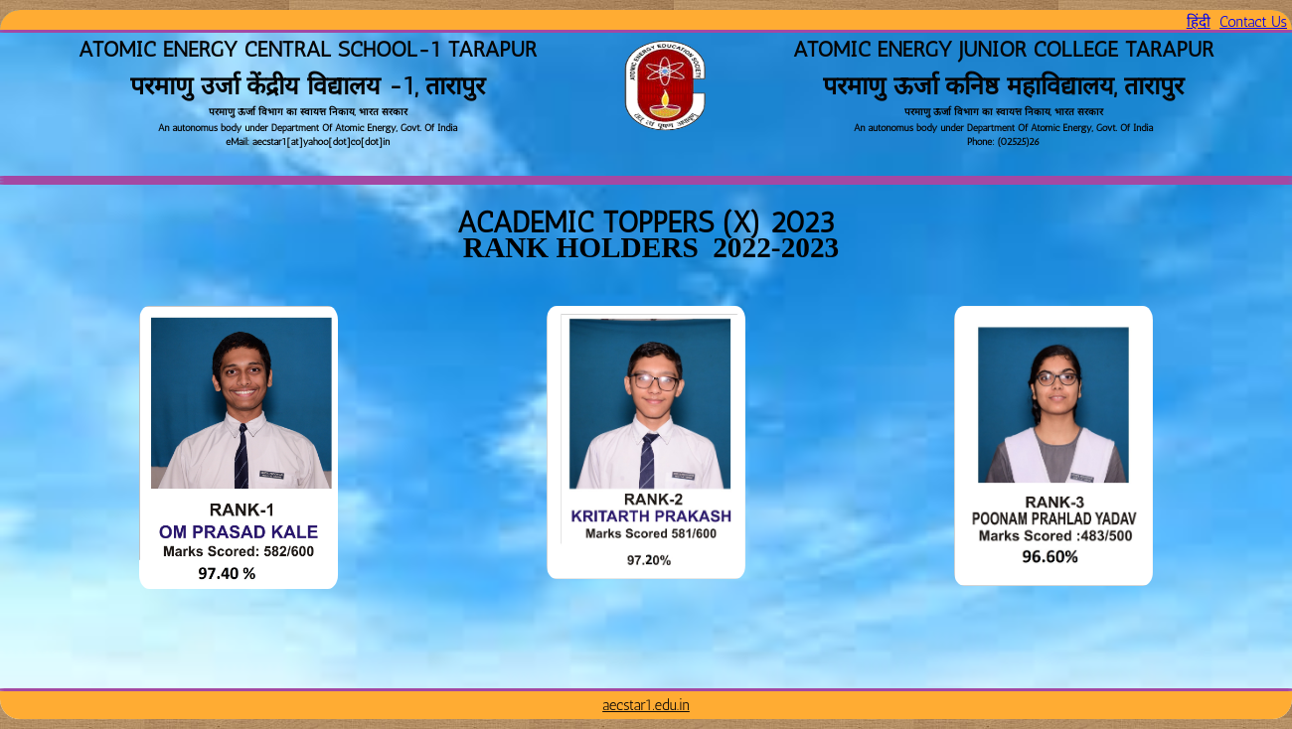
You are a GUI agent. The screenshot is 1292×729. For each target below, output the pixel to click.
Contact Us (1253, 22)
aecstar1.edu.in (646, 705)
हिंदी (1199, 22)
